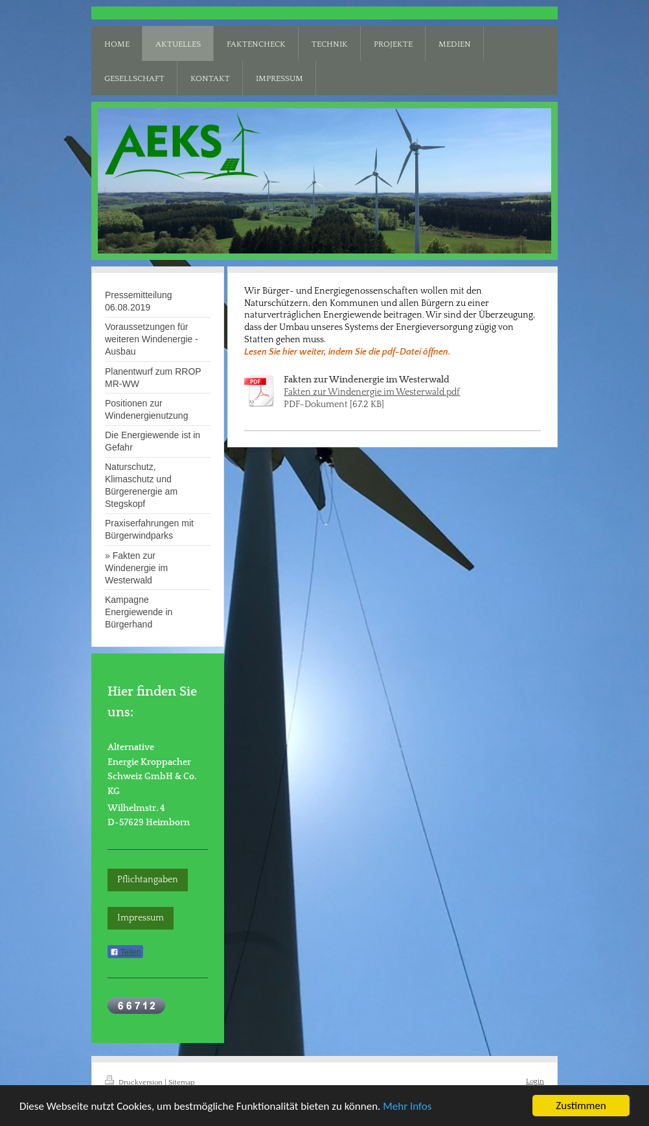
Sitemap (181, 1082)
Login (535, 1081)
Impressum (140, 918)
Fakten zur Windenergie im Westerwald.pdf (372, 392)
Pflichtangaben (147, 879)
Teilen (125, 952)
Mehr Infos (407, 1107)
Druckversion (135, 1082)
